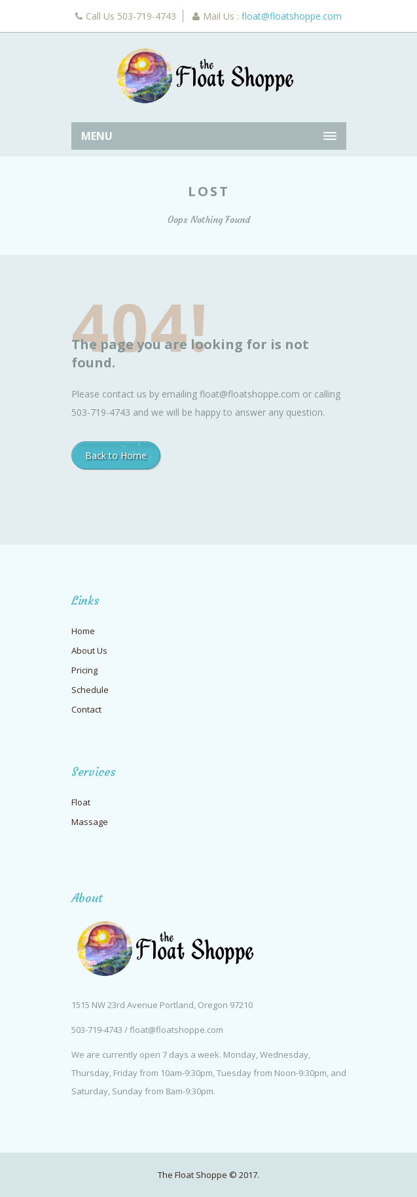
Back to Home (116, 455)
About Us (89, 650)
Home (83, 631)
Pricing (84, 670)
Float (80, 802)
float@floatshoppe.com (292, 16)
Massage (89, 822)
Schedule (90, 690)
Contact (86, 709)
